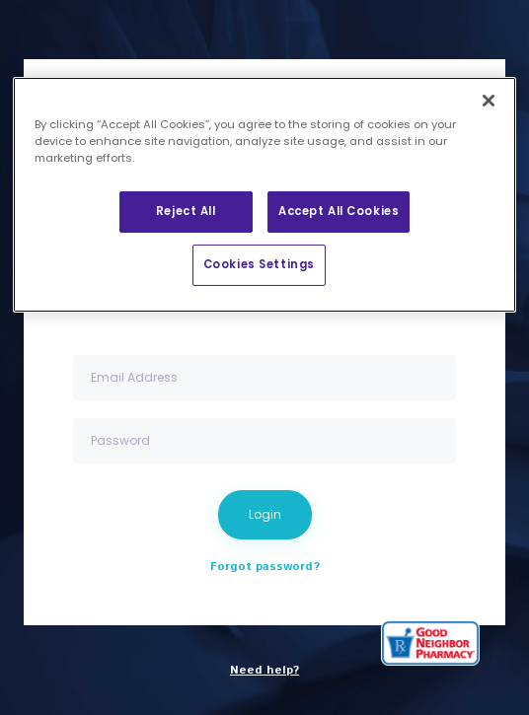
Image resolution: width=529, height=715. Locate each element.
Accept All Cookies (338, 211)
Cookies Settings (259, 264)
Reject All (186, 211)
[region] (264, 195)
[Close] (488, 100)
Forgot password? (265, 566)
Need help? (264, 670)
